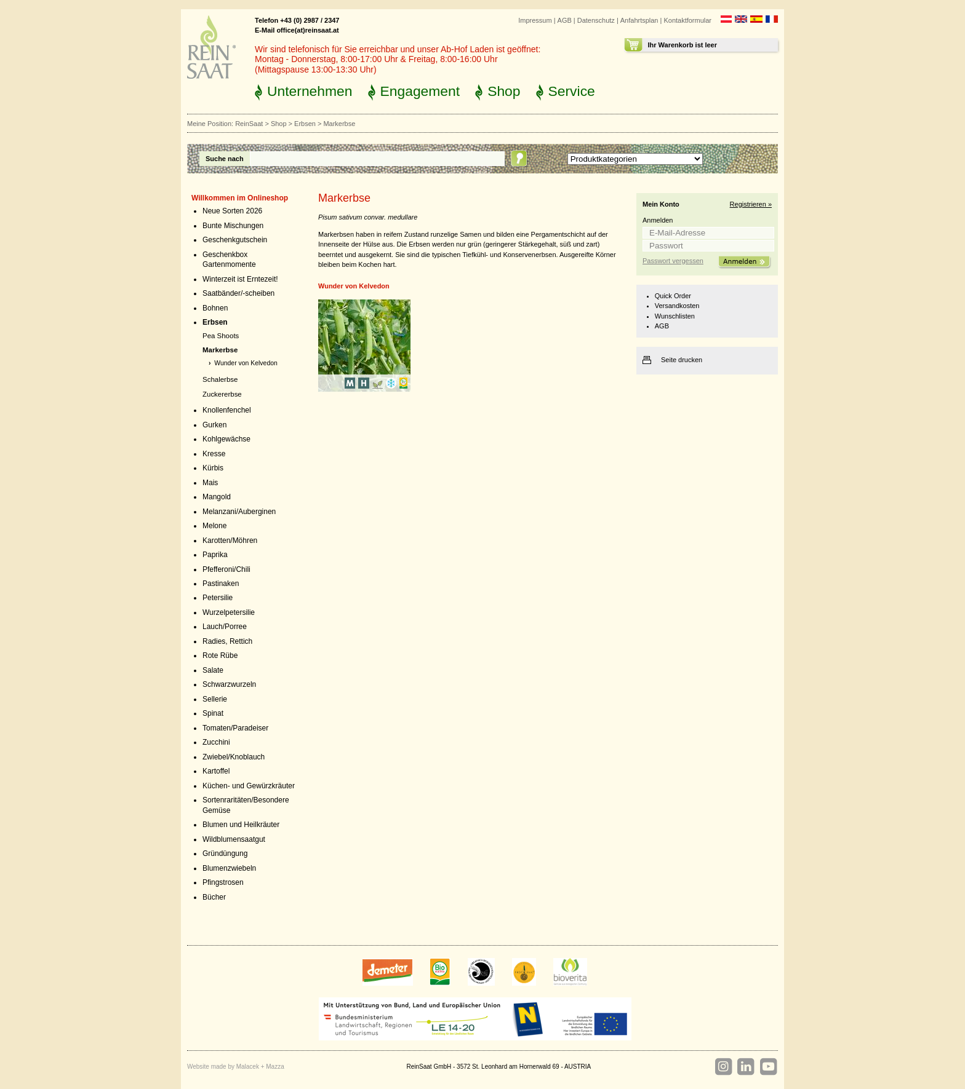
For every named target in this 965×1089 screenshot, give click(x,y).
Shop (503, 91)
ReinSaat (249, 123)
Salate (212, 670)
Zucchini (216, 742)
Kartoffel (216, 771)
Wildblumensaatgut (233, 839)
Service (571, 91)
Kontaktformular (687, 20)
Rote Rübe (220, 655)
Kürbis (212, 468)
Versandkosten (677, 305)
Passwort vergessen (673, 260)
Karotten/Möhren (229, 540)
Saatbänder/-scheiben (238, 293)
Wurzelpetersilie (228, 612)
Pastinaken (220, 583)
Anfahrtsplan (639, 20)
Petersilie (217, 597)
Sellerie (214, 699)
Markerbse (220, 350)
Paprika (215, 554)
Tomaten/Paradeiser (235, 728)
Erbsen (305, 123)
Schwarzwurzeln (229, 684)
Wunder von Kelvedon (246, 363)
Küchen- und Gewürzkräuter (248, 786)
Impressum (534, 20)
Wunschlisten (675, 316)
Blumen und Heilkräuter (240, 824)
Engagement (420, 91)
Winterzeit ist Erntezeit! (240, 279)
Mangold (216, 497)
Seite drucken (681, 359)
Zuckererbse (222, 394)
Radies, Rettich (227, 641)
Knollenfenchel (226, 410)
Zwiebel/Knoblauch (233, 757)
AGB (565, 20)
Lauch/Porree (224, 626)
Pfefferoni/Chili (226, 569)
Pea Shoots (220, 335)
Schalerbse (220, 379)
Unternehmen (310, 91)
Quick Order (673, 295)
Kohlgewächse (226, 439)
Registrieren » (751, 204)
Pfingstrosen (223, 882)
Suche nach (225, 158)
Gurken (214, 425)
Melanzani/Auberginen (239, 511)
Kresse (213, 453)
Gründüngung (224, 853)
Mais (210, 482)
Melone (214, 525)
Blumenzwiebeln (229, 868)
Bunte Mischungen (232, 225)
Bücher (214, 897)
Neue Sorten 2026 (232, 211)
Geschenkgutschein (234, 240)
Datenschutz (596, 20)
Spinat (212, 713)
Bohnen (215, 308)
